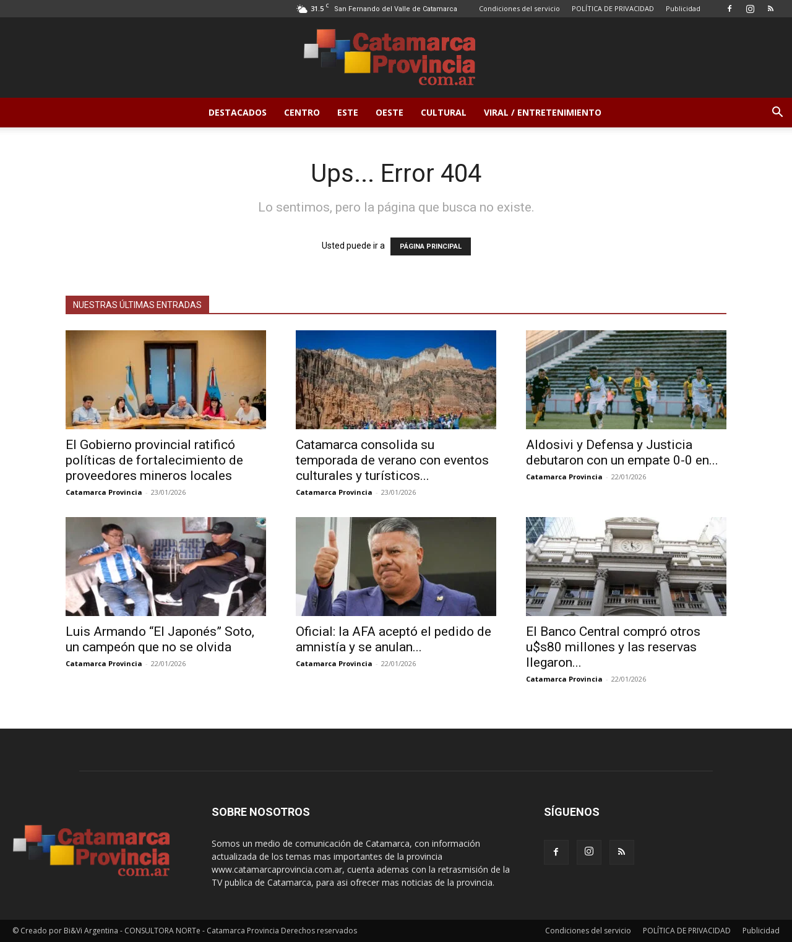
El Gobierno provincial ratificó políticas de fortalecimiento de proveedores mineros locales (154, 460)
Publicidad (683, 8)
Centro (302, 112)
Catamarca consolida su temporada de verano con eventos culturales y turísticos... (392, 460)
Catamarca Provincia (104, 492)
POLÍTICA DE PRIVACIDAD (613, 8)
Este (347, 112)
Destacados (238, 112)
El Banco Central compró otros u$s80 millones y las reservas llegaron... (613, 647)
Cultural (444, 112)
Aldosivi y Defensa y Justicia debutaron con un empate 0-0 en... (622, 452)
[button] (777, 113)
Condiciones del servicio (519, 8)
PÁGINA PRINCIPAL (431, 246)
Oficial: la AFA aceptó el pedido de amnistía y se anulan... (393, 639)
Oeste (389, 112)
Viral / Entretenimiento (542, 112)
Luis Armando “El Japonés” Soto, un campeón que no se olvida (160, 639)
